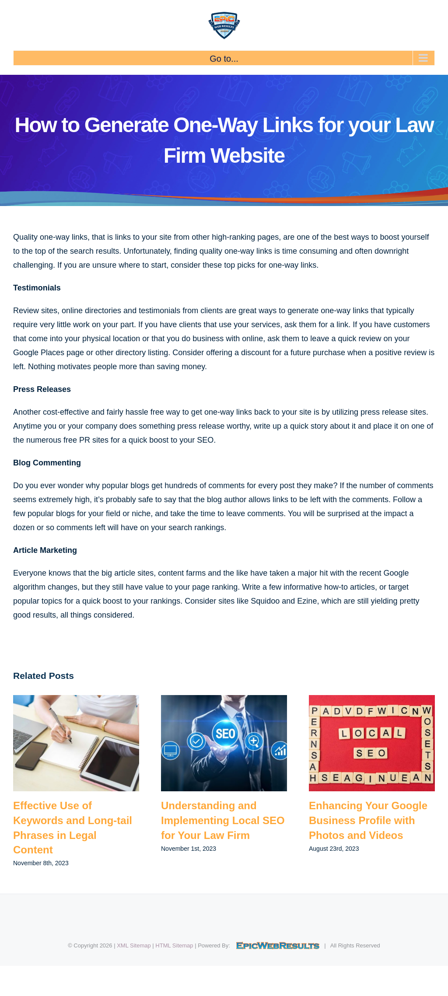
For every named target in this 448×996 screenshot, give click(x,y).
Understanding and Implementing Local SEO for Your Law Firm (223, 820)
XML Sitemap (134, 945)
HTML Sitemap (174, 945)
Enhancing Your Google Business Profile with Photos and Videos (368, 820)
